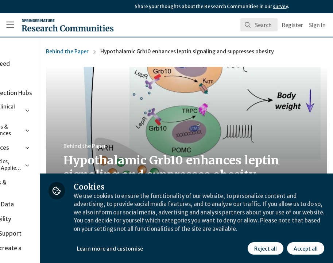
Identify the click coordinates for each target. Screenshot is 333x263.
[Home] (53, 25)
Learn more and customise (163, 248)
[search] (259, 24)
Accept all (305, 248)
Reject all (265, 248)
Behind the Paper (120, 51)
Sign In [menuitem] (317, 25)
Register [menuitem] (292, 25)
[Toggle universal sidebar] (10, 25)
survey (280, 6)
